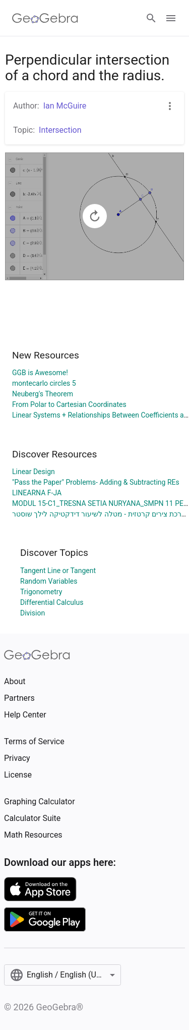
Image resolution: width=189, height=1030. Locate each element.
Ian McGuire (65, 106)
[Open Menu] (171, 18)
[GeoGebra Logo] (45, 18)
